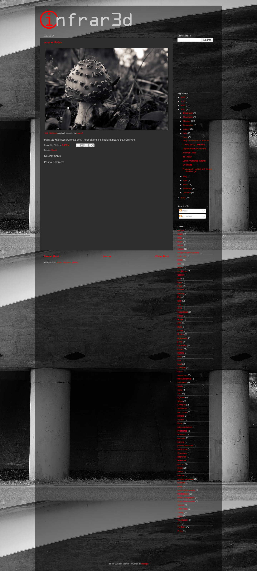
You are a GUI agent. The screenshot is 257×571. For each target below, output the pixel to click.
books (180, 245)
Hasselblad (182, 312)
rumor (180, 471)
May (185, 176)
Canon (180, 249)
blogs (179, 241)
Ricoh (54, 150)
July (185, 133)
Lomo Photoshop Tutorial (194, 161)
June (185, 137)
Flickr (179, 286)
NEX (179, 393)
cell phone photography (188, 252)
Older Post (162, 256)
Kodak (180, 330)
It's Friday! (187, 157)
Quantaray (182, 453)
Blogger (144, 564)
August (186, 129)
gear (179, 301)
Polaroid (181, 434)
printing (180, 442)
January (187, 192)
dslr (179, 264)
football (180, 289)
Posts (183, 211)
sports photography (186, 490)
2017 (183, 97)
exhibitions (182, 271)
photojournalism (184, 427)
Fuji (179, 297)
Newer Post (51, 256)
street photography (186, 501)
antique (180, 230)
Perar (179, 423)
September (188, 125)
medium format (184, 379)
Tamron (180, 505)
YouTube (181, 527)
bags (179, 238)
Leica (179, 342)
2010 (183, 197)
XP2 (179, 523)
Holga (180, 319)
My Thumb (187, 165)
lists (179, 360)
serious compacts (185, 479)
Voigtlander (182, 520)
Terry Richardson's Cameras (196, 140)
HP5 (179, 323)
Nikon (180, 401)
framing (180, 293)
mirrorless (182, 382)
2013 (183, 101)
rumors (180, 475)
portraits (181, 438)
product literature (185, 445)
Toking (180, 512)
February (187, 188)
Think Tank (182, 509)
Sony (179, 486)
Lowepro (181, 367)
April (185, 180)
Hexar (180, 316)
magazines (182, 375)
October (187, 121)
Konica (180, 334)
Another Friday (53, 42)
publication (182, 449)
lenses (180, 349)
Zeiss (179, 531)
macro (180, 371)
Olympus (181, 405)
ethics (180, 267)
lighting (180, 353)
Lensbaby (182, 345)
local (179, 364)
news (179, 390)
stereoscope (183, 494)
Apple (180, 234)
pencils (180, 416)
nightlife (181, 397)
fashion (180, 275)
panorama (182, 412)
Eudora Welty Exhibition (194, 144)
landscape (182, 338)
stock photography (185, 497)
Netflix (180, 386)
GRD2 (180, 304)
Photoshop (182, 431)
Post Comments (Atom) (67, 262)
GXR (179, 308)
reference (181, 457)
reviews (181, 464)
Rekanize (181, 460)
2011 (183, 109)
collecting (181, 256)
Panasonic (182, 408)
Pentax (180, 420)
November (188, 117)
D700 (179, 260)
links (179, 356)
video (179, 516)
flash (179, 282)
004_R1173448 (51, 133)
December (188, 113)
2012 (183, 105)
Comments (185, 216)
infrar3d (79, 133)
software (181, 482)
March (186, 184)
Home (107, 256)
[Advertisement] (196, 67)
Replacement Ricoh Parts (194, 149)
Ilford (179, 327)
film (179, 278)
